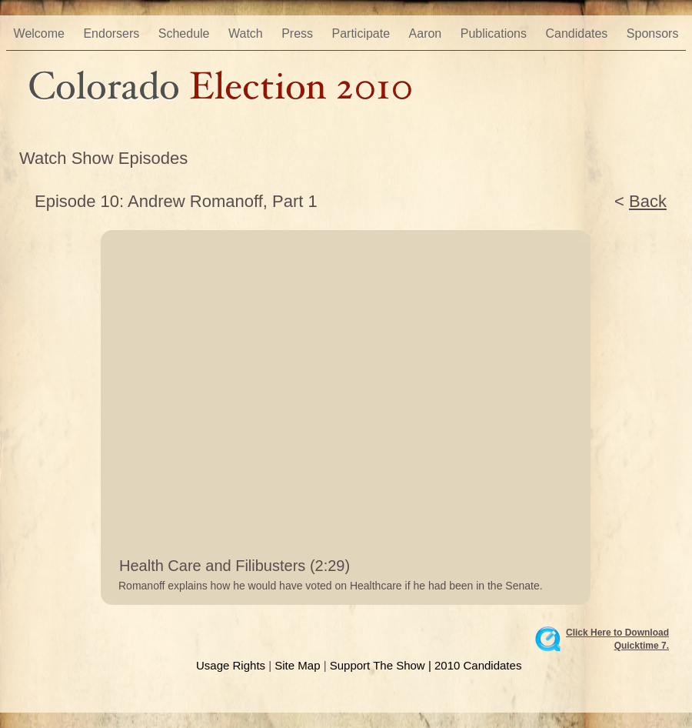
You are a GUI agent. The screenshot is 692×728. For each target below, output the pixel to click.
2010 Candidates (477, 665)
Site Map (297, 665)
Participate (363, 33)
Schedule (185, 33)
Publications (496, 33)
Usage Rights (230, 665)
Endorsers (112, 33)
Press (298, 33)
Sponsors (653, 33)
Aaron (427, 33)
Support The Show (377, 665)
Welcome (41, 33)
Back (648, 201)
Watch (247, 33)
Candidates (577, 33)
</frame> (523, 565)
